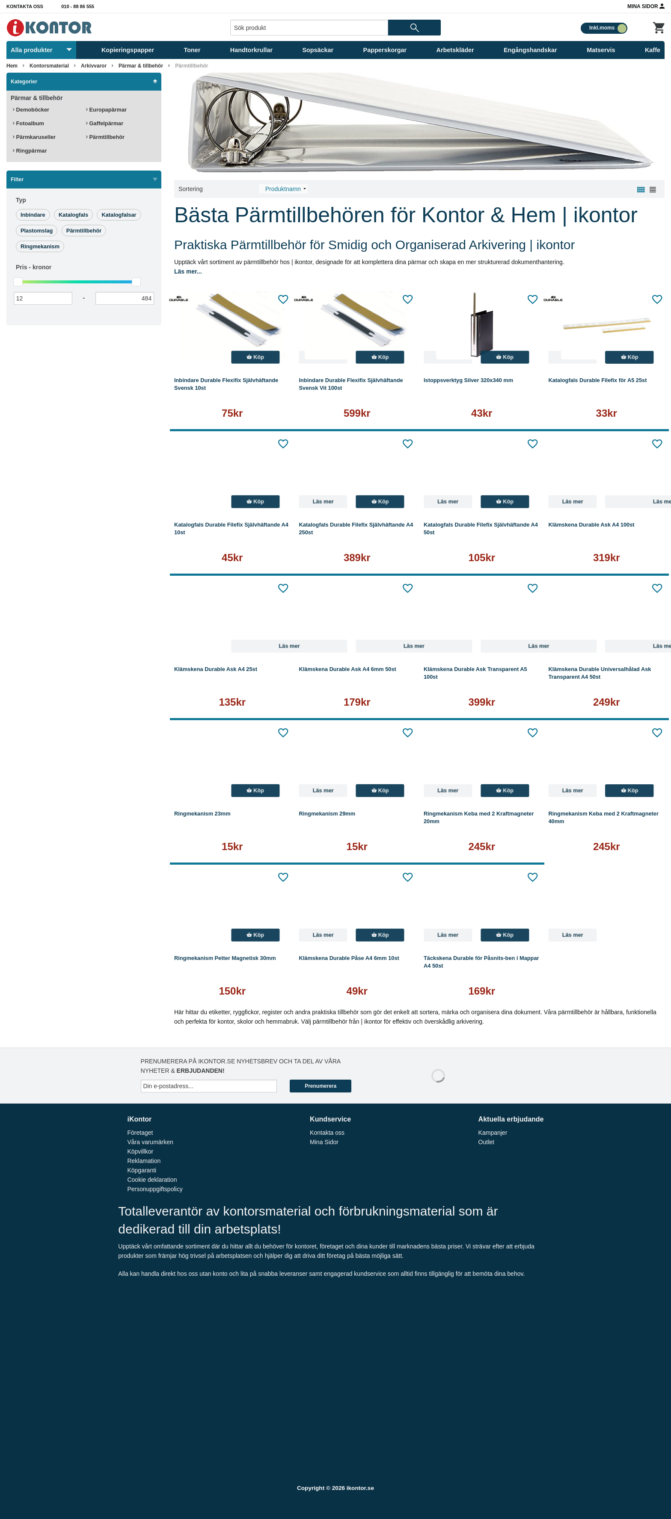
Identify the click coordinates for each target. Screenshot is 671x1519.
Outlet (486, 1142)
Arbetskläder (455, 50)
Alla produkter (41, 50)
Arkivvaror (94, 66)
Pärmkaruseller (34, 137)
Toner (192, 50)
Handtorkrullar (251, 50)
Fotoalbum (28, 123)
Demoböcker (31, 109)
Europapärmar (106, 109)
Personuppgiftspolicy (154, 1189)
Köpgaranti (141, 1170)
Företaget (140, 1132)
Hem (12, 66)
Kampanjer (493, 1132)
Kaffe (652, 50)
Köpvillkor (140, 1151)
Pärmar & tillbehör (141, 66)
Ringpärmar (30, 150)
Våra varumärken (150, 1142)
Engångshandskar (530, 50)
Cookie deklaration (152, 1179)
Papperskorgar (385, 50)
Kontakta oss (24, 6)
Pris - (33, 267)
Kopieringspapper (127, 50)
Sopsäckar (317, 50)
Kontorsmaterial (49, 66)
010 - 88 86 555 (77, 6)
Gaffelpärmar (104, 123)
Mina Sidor (646, 6)
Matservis (601, 50)
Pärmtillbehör (191, 66)
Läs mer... (188, 271)
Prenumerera (320, 1086)
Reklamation (143, 1160)
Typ (21, 200)
